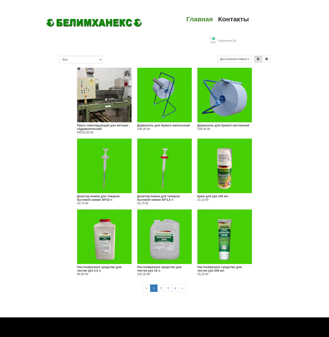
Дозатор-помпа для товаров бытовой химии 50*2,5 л (158, 197)
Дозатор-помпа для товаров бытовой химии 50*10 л (98, 197)
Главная (199, 19)
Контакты (233, 19)
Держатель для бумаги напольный (163, 125)
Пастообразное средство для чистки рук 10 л (159, 268)
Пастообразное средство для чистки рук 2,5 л (99, 268)
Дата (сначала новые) (234, 59)
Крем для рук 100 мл (212, 196)
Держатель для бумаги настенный (223, 125)
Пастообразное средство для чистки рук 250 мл (219, 268)
